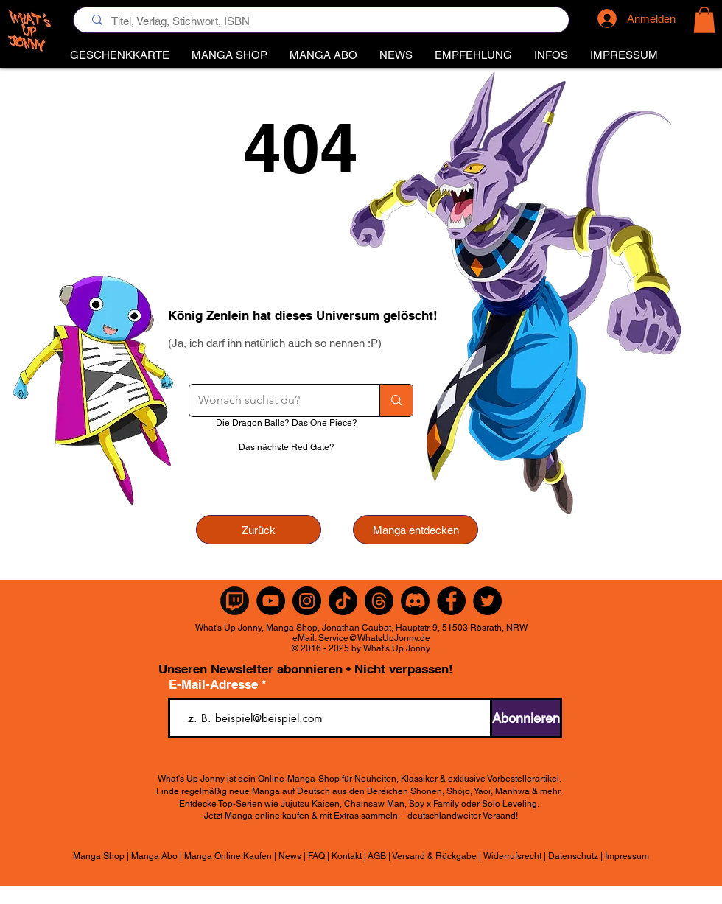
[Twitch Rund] (234, 600)
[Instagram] (306, 600)
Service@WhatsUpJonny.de (374, 638)
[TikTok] (343, 600)
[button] (473, 55)
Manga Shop (99, 856)
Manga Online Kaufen (228, 856)
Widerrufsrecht (512, 856)
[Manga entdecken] (415, 529)
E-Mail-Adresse (215, 685)
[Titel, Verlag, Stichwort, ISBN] (324, 21)
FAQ (316, 856)
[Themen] (379, 600)
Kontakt (347, 856)
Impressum (627, 856)
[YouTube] (270, 600)
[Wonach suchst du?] (273, 400)
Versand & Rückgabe (434, 856)
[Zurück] (258, 529)
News (289, 856)
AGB (377, 856)
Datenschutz (573, 856)
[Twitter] (487, 600)
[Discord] (415, 600)
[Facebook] (451, 600)
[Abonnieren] (526, 718)
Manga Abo (154, 856)
